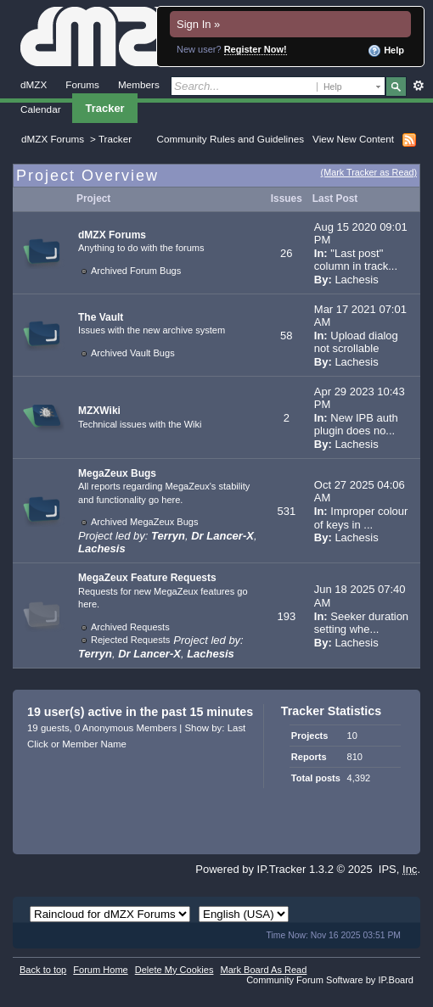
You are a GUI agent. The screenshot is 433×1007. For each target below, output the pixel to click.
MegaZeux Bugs (117, 473)
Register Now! (255, 49)
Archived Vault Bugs (133, 353)
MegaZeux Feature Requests (147, 578)
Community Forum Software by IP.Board (329, 980)
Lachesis (356, 279)
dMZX (33, 84)
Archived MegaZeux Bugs (145, 522)
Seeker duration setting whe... (361, 623)
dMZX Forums (52, 138)
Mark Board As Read (263, 970)
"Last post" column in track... (355, 260)
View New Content (353, 138)
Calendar (40, 109)
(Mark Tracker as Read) (369, 172)
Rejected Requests (130, 640)
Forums (82, 84)
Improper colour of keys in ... (361, 518)
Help (386, 51)
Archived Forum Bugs (136, 271)
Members (139, 84)
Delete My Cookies (174, 970)
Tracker (105, 108)
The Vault (100, 317)
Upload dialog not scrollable (356, 342)
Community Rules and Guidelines (230, 138)
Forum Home (100, 970)
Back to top (43, 970)
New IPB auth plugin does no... (356, 424)
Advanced (418, 85)
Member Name (94, 744)
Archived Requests (130, 627)
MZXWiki (99, 411)
